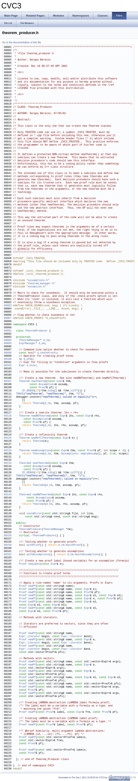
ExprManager (27, 343)
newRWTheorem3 (42, 495)
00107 (8, 381)
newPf (32, 586)
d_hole (31, 365)
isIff (74, 391)
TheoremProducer (36, 331)
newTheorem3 (41, 463)
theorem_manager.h (41, 283)
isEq (51, 391)
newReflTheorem (41, 438)
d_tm (46, 340)
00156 (8, 536)
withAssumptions (38, 554)
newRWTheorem (40, 416)
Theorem (24, 381)
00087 (8, 318)
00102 (8, 365)
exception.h (36, 287)
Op (20, 359)
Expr (22, 365)
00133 (8, 463)
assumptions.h (38, 280)
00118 (8, 416)
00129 (8, 450)
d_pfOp (28, 359)
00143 (8, 495)
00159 (8, 545)
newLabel (34, 564)
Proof (42, 387)
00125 (8, 438)
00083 (8, 306)
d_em (42, 343)
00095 (8, 343)
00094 (8, 340)
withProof (33, 545)
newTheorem (38, 381)
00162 (8, 554)
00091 (8, 331)
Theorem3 (25, 463)
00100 (8, 359)
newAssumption (41, 450)
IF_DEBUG (28, 391)
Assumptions (47, 384)
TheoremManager (29, 340)
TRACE (20, 394)
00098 (8, 353)
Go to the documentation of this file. (22, 42)
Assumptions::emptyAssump (79, 454)
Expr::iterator (29, 636)
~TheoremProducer (43, 536)
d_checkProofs (47, 353)
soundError (34, 513)
